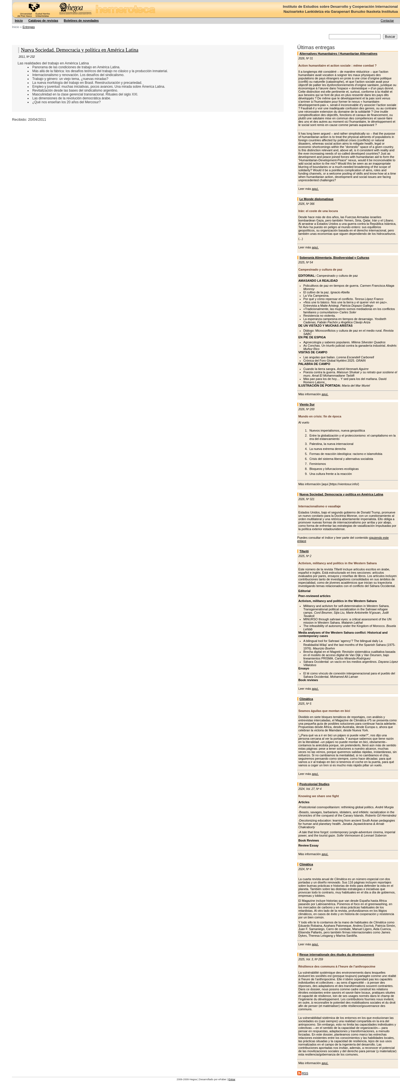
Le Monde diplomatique (316, 199)
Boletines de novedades (81, 20)
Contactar (387, 20)
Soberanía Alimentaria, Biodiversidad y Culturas (334, 257)
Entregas (28, 27)
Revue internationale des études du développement (336, 954)
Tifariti (304, 551)
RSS (305, 1073)
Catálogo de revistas (43, 20)
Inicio (19, 20)
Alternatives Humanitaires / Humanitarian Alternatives (338, 53)
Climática (306, 699)
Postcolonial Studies (314, 784)
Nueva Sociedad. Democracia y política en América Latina (341, 494)
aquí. (315, 188)
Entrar (231, 1079)
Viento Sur (307, 404)
